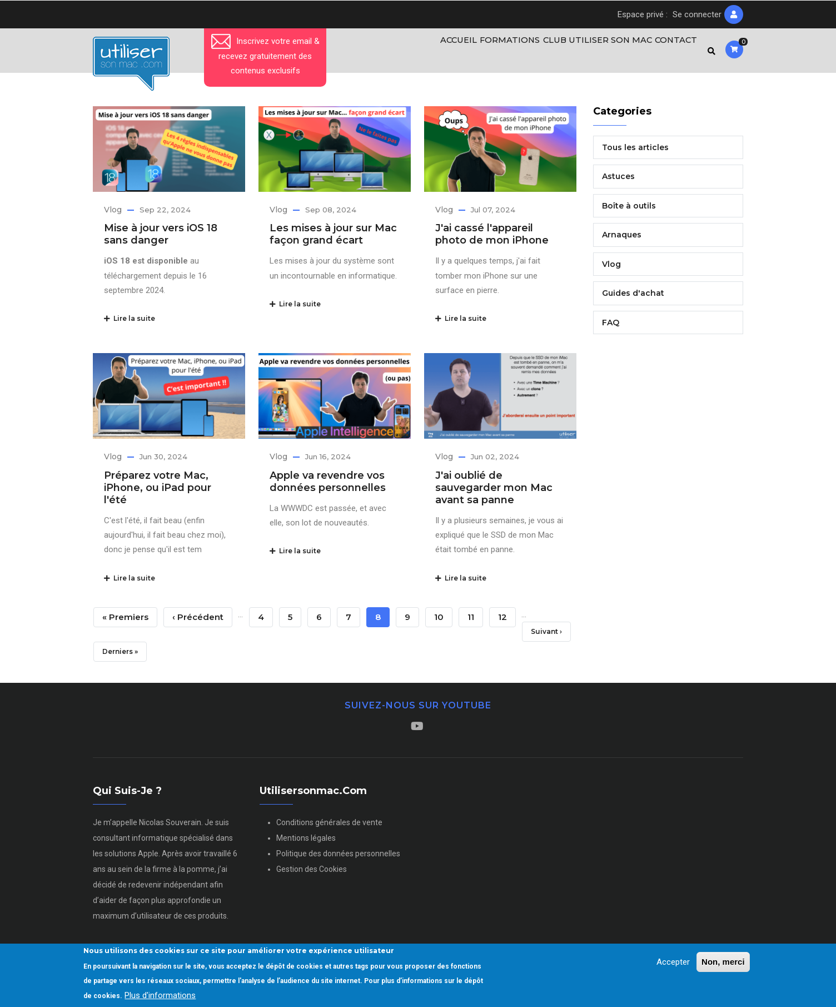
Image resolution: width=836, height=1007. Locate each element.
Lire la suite (129, 323)
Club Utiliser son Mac (590, 53)
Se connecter (697, 14)
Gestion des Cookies (311, 874)
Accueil (444, 53)
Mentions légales (306, 843)
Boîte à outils (629, 210)
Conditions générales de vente (329, 827)
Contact (673, 53)
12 (507, 619)
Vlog (113, 214)
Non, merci (723, 961)
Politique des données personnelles (338, 858)
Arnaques (621, 240)
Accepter (673, 962)
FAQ (610, 327)
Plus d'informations (160, 995)
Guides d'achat (633, 298)
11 (475, 619)
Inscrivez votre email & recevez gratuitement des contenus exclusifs (265, 56)
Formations (501, 53)
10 (443, 619)
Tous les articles (635, 152)
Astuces (618, 181)
